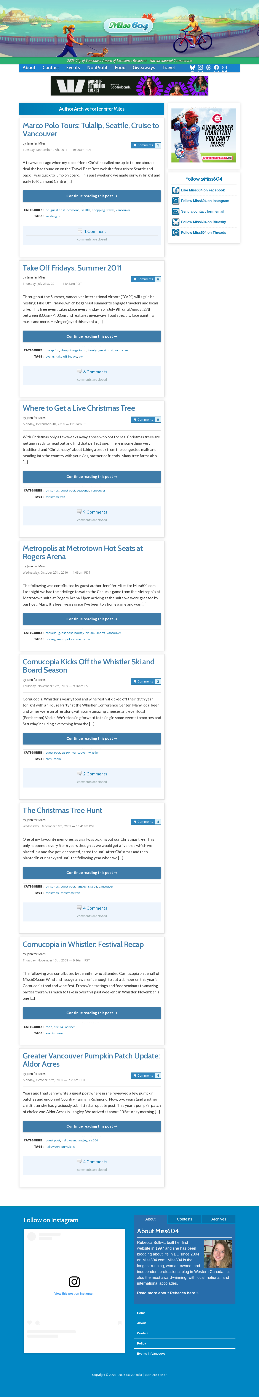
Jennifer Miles (36, 143)
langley (81, 886)
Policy (141, 1343)
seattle (85, 210)
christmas (52, 490)
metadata (93, 206)
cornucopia (53, 759)
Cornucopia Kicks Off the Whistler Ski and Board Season (89, 666)
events (50, 356)
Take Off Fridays (66, 356)
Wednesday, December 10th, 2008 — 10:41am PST (59, 826)
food (49, 1027)
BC (47, 210)
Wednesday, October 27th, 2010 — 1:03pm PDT (56, 572)
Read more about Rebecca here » (167, 1293)
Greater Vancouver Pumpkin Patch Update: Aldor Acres (91, 1060)
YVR (81, 356)
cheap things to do (73, 350)
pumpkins (68, 1147)
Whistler (93, 752)
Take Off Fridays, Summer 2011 (72, 268)
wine (59, 1033)
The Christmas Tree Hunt (62, 810)
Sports (100, 633)
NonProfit (97, 67)
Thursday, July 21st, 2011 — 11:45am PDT (52, 284)
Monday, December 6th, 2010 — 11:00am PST (55, 424)
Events (73, 67)
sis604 (90, 633)
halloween (69, 1140)
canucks (51, 633)
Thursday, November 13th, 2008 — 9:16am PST (56, 960)
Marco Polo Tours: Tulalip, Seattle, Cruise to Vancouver (91, 129)
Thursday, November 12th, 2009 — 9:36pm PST (56, 686)
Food (120, 67)
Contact (51, 67)
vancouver (123, 210)
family (92, 350)
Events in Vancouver (152, 1353)
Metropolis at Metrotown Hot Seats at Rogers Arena (83, 552)
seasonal (83, 490)
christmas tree (55, 497)
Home (141, 1313)
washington (53, 216)
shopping (98, 210)
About (28, 67)
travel (110, 210)
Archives (218, 1219)
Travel (168, 67)
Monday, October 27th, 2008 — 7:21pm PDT (54, 1080)
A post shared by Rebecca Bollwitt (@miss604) (74, 1346)
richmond (73, 210)
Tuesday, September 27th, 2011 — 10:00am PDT (57, 150)
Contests (184, 1219)
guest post (57, 210)
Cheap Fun (52, 350)
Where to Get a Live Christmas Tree (79, 408)
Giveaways (144, 67)
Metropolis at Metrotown (74, 639)
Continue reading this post (89, 196)
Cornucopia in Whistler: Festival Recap (83, 944)
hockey (79, 633)
